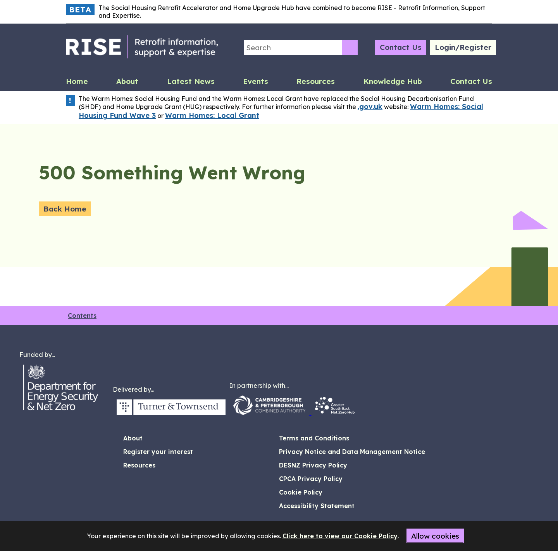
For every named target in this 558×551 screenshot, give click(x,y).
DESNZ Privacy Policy (313, 465)
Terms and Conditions (314, 438)
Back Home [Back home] (64, 208)
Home (77, 81)
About (127, 81)
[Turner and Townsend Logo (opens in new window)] (171, 412)
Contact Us (401, 47)
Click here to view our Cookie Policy (340, 536)
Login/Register (463, 47)
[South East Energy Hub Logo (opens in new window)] (334, 412)
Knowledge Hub (392, 81)
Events (255, 81)
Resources (315, 81)
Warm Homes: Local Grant (212, 115)
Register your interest (158, 451)
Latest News (191, 81)
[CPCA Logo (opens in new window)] (270, 412)
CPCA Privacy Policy (311, 479)
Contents (82, 315)
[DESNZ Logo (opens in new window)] (66, 412)
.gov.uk (370, 106)
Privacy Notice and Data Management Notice (352, 451)
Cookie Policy (300, 492)
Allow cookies (435, 536)
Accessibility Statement (317, 506)
